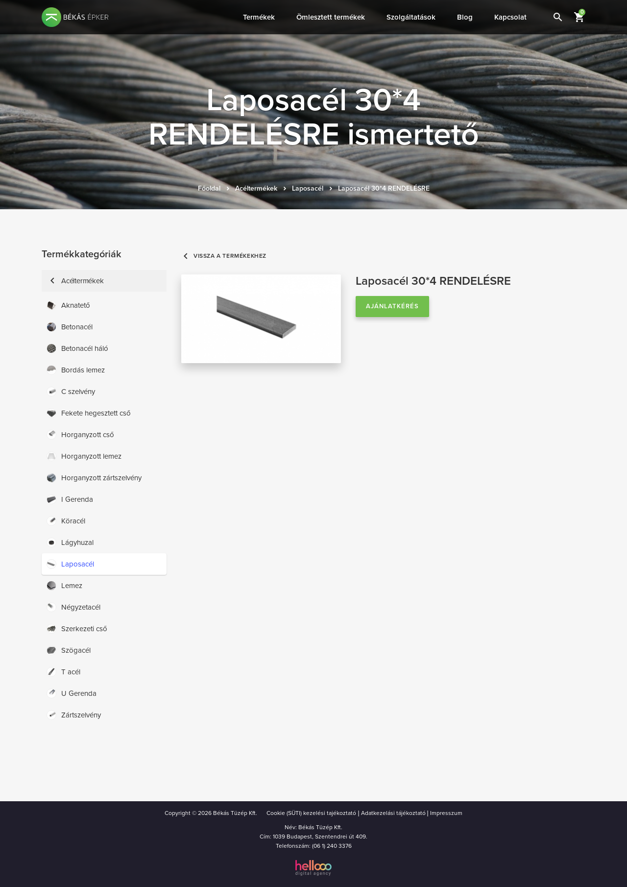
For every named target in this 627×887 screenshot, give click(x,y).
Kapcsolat (510, 17)
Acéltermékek (256, 188)
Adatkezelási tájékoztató (393, 813)
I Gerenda (70, 499)
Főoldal (209, 188)
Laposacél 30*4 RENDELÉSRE (384, 188)
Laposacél (307, 188)
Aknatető (68, 305)
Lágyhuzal (70, 542)
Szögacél (69, 650)
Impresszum (446, 813)
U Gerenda (71, 693)
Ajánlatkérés (392, 306)
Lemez (64, 586)
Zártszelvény (74, 715)
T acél (63, 672)
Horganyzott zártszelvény (94, 478)
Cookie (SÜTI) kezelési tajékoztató (311, 813)
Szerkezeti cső (77, 629)
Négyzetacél (73, 607)
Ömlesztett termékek (330, 17)
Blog (465, 17)
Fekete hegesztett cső (89, 413)
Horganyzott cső (80, 435)
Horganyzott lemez (84, 456)
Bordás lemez (76, 370)
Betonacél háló (77, 348)
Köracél (66, 521)
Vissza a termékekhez (223, 256)
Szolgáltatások (410, 17)
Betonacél (70, 327)
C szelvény (71, 391)
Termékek (259, 17)
